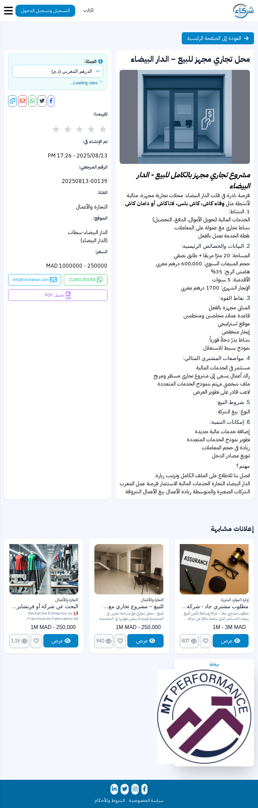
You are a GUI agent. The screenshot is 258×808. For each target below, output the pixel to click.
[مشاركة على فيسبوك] (51, 101)
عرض (230, 641)
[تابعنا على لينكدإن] (114, 789)
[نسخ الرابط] (12, 101)
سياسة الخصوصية (146, 800)
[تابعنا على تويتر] (125, 789)
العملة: (93, 61)
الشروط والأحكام (109, 800)
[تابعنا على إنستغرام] (135, 789)
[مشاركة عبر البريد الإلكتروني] (22, 101)
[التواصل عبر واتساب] (86, 279)
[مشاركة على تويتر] (42, 101)
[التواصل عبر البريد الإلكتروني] (34, 279)
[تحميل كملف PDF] (58, 295)
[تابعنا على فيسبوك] (144, 789)
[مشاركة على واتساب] (32, 101)
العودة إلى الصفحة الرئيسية (218, 38)
